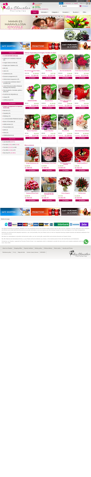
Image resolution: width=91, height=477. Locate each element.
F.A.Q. (14, 252)
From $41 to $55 (10, 147)
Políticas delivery (48, 248)
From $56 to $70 (9, 150)
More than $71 (9, 153)
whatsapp (37, 6)
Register (76, 3)
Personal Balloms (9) (8, 127)
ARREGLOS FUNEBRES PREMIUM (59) (12, 59)
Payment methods (28, 248)
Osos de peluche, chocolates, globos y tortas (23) (12, 91)
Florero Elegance (65, 193)
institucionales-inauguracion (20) (11, 79)
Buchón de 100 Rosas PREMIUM (65, 164)
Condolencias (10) (7, 73)
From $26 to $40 (11, 144)
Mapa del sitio (21, 252)
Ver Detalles (32, 78)
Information (44, 12)
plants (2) (5, 129)
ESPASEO (42, 252)
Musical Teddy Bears (32, 130)
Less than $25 (9, 142)
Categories (55, 12)
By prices (76, 12)
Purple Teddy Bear (48, 130)
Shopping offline (18, 248)
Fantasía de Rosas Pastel (32, 193)
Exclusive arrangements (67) (10, 76)
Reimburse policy (7, 252)
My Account (68, 3)
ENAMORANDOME (32, 100)
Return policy (57, 248)
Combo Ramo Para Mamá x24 (82, 70)
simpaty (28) (6, 97)
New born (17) (6, 110)
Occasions (66, 12)
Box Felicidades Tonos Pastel (49, 163)
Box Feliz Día (49, 70)
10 (59, 16)
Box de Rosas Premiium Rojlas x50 (32, 71)
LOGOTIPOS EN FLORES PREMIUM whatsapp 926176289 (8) (12, 86)
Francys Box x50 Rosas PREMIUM (65, 101)
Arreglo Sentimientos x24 (32, 163)
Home (34, 12)
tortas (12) (5, 132)
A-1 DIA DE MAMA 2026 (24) (10, 55)
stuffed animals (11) (8, 124)
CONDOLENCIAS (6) (8, 135)
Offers (84, 12)
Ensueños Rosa (49, 100)
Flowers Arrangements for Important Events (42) (12, 107)
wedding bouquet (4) (8, 100)
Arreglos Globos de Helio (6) (10, 62)
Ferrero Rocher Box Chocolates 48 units (49, 194)
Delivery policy (38, 248)
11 (62, 16)
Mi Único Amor (82, 193)
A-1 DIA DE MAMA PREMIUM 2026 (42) (13, 118)
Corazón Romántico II (82, 163)
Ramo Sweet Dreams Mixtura (82, 130)
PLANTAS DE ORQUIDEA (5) (10, 94)
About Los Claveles (7, 248)
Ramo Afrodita (65, 130)
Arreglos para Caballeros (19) (10, 65)
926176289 (37, 7)
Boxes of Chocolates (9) (9, 121)
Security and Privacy (67, 248)
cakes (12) (5, 71)
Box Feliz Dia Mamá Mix (65, 70)
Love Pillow (82, 100)
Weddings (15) (6, 116)
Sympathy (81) (6, 113)
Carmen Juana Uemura (32, 252)
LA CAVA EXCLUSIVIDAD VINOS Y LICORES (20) (12, 82)
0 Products (85, 6)
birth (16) (5, 68)
